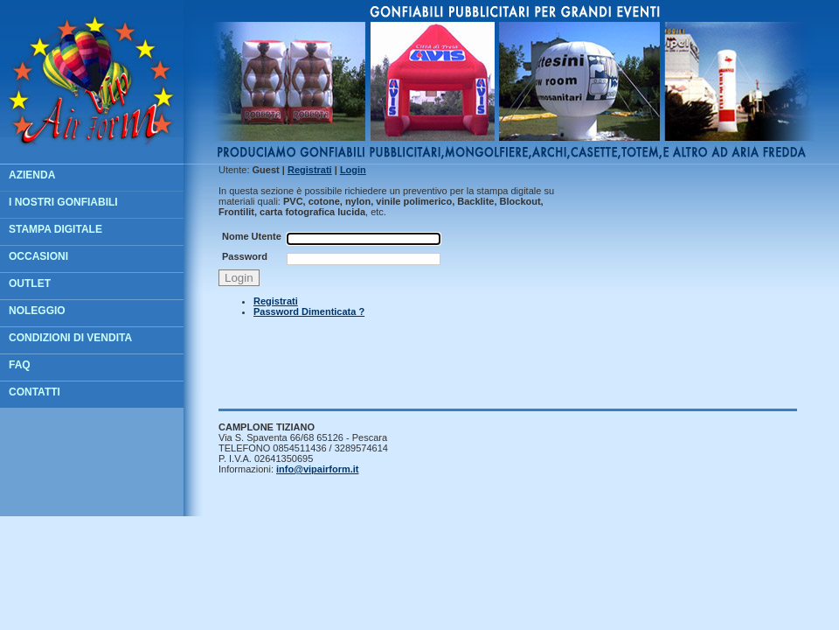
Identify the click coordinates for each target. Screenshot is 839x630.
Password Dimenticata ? (308, 311)
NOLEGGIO (37, 310)
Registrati (275, 301)
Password (244, 256)
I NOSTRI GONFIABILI (63, 202)
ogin (353, 169)
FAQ (20, 365)
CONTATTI (34, 392)
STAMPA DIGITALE (55, 229)
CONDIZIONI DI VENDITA (70, 338)
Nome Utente (251, 236)
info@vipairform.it (317, 469)
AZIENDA (32, 175)
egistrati (310, 169)
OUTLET (30, 283)
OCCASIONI (38, 256)
